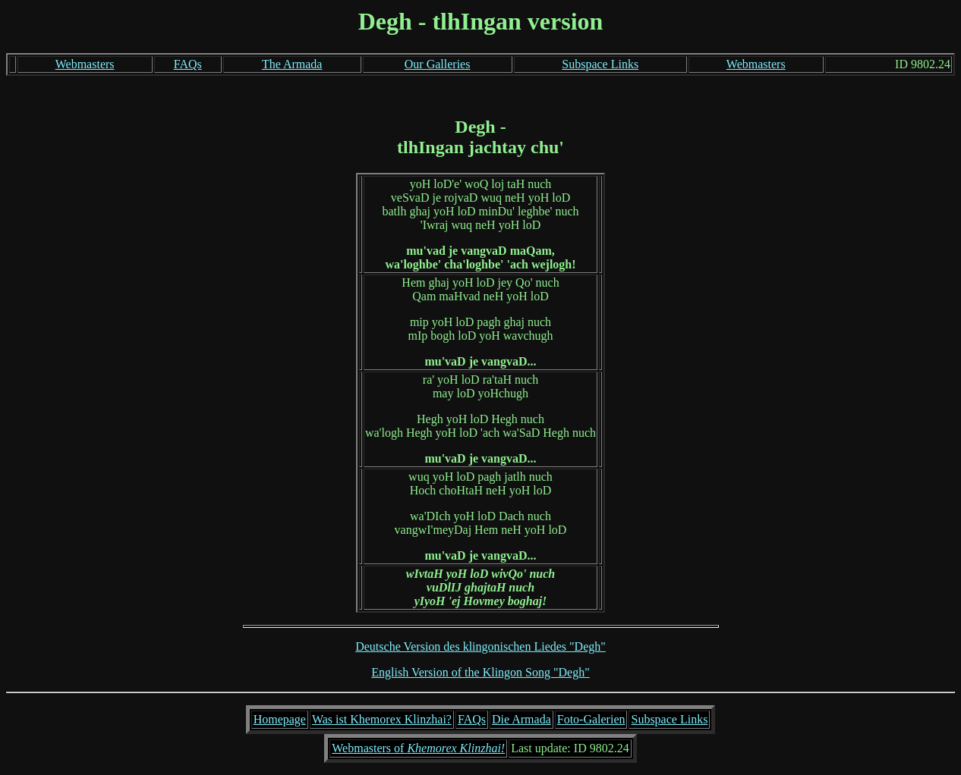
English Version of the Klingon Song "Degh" (480, 672)
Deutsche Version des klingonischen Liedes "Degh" (480, 646)
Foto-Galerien (591, 719)
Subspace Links (600, 64)
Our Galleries (438, 64)
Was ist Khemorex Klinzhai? (382, 719)
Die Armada (521, 719)
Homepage (280, 719)
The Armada (292, 64)
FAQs (188, 64)
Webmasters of (418, 748)
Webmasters (85, 64)
